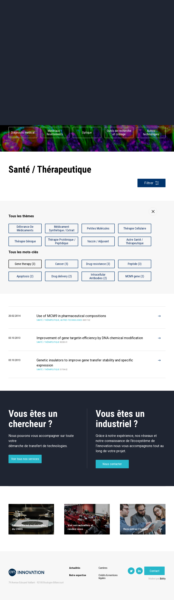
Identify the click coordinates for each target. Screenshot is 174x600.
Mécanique (119, 118)
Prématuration (73, 17)
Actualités (16, 17)
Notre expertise (77, 575)
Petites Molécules (98, 228)
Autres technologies (151, 132)
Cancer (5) (61, 264)
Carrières (103, 567)
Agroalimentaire (151, 103)
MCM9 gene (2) (134, 276)
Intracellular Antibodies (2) (98, 276)
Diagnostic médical (22, 132)
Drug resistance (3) (98, 264)
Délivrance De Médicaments (25, 228)
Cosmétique (55, 103)
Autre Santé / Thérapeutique (135, 241)
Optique (87, 132)
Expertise (34, 17)
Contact (155, 17)
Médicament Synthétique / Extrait (61, 228)
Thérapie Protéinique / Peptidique (61, 241)
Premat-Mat (131, 17)
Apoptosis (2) (25, 276)
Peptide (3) (135, 264)
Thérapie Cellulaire (134, 228)
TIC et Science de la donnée (87, 103)
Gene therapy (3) (25, 264)
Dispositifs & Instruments (55, 118)
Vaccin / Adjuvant (98, 241)
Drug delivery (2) (61, 276)
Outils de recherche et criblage (119, 132)
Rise (90, 17)
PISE (115, 17)
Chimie (23, 118)
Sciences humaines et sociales (119, 103)
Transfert (52, 17)
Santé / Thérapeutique (151, 118)
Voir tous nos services (25, 461)
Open (103, 17)
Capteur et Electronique (87, 118)
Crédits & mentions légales (108, 577)
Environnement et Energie (23, 103)
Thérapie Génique (25, 241)
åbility (163, 578)
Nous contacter (112, 466)
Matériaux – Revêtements (55, 132)
